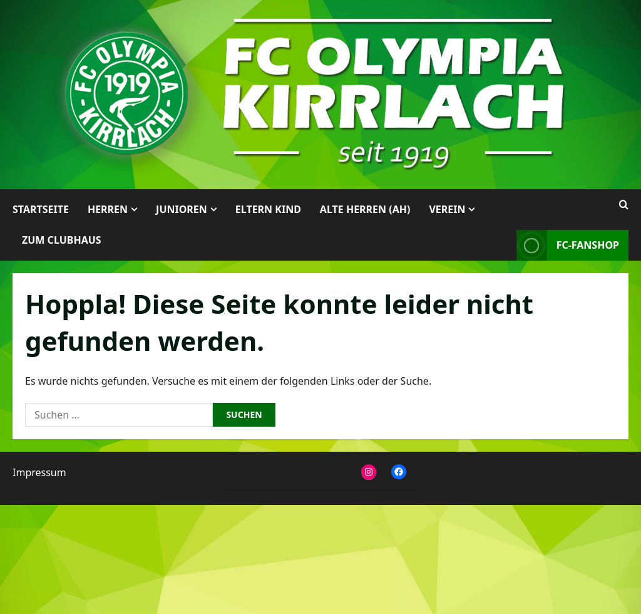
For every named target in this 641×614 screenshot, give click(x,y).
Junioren (181, 209)
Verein (447, 209)
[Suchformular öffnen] (623, 205)
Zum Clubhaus (61, 240)
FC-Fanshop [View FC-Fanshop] (567, 245)
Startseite (41, 209)
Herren (108, 209)
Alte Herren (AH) (365, 209)
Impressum (39, 472)
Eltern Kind (268, 209)
